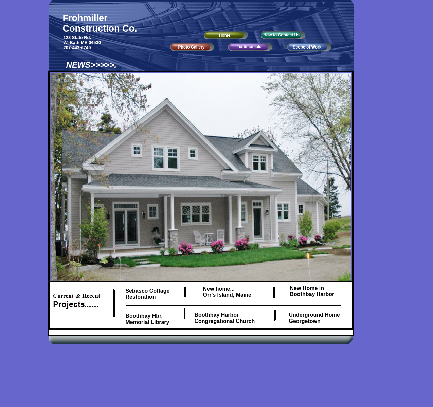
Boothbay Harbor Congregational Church (225, 318)
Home (224, 35)
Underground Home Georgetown (314, 318)
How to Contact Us (281, 35)
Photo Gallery (191, 47)
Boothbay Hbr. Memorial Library (147, 319)
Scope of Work (307, 47)
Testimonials (249, 46)
